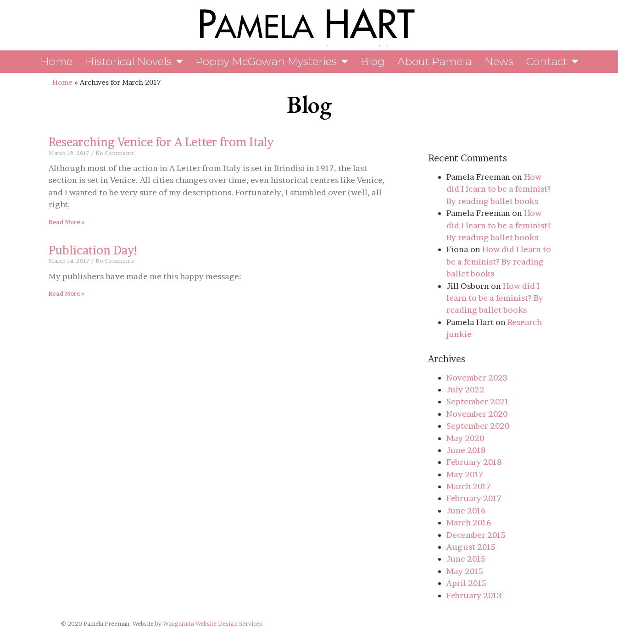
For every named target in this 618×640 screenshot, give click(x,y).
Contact (552, 62)
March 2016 (468, 522)
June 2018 (466, 450)
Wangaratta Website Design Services (212, 623)
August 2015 (471, 547)
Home (56, 61)
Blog (372, 61)
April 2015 (466, 583)
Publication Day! (94, 250)
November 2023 (476, 377)
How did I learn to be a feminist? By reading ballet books (498, 189)
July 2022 (465, 389)
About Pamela (434, 61)
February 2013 (473, 595)
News (498, 61)
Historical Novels (134, 62)
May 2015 (464, 571)
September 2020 (477, 425)
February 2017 (473, 498)
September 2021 (477, 401)
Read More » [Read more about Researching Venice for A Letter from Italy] (67, 222)
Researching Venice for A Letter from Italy (161, 142)
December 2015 (476, 535)
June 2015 (465, 558)
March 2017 (468, 486)
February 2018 (474, 462)
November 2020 (476, 414)
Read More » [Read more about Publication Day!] (67, 293)
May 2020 (465, 438)
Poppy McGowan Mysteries (271, 62)
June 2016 (465, 510)
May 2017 (464, 474)
